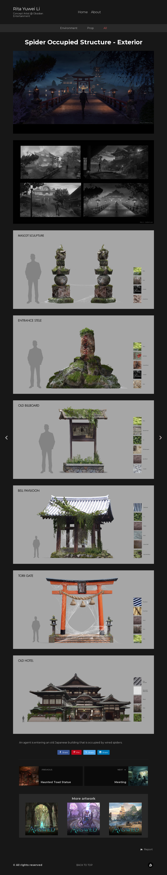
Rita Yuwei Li (26, 8)
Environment (68, 28)
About (96, 12)
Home (83, 12)
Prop (90, 28)
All (105, 28)
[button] (146, 849)
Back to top (84, 865)
